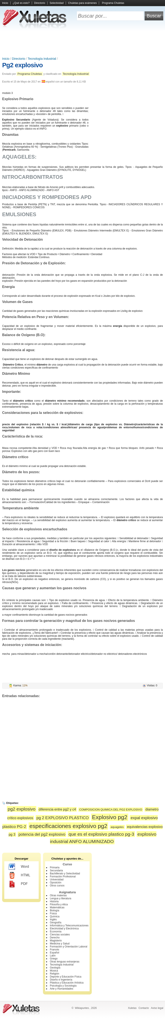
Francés (54, 949)
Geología (55, 967)
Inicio (5, 3)
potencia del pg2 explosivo (41, 834)
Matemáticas (57, 907)
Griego (54, 958)
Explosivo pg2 (109, 817)
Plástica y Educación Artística (67, 982)
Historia (54, 901)
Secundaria (56, 870)
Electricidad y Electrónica (64, 928)
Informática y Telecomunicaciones (69, 925)
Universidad (56, 879)
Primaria (55, 867)
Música (54, 970)
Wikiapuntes (82, 1008)
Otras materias (58, 895)
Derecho (55, 937)
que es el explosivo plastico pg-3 (101, 834)
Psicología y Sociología (63, 985)
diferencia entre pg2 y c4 (57, 809)
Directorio (39, 3)
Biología (54, 910)
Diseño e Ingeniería (61, 979)
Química (55, 916)
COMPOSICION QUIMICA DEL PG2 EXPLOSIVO (110, 809)
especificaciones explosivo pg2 (68, 826)
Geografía (55, 922)
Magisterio (56, 940)
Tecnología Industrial (42, 58)
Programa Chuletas (113, 3)
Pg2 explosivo (22, 65)
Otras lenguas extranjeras (64, 961)
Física (53, 913)
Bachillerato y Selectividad (65, 873)
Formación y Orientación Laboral (68, 946)
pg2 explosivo (21, 808)
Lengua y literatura (60, 898)
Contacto (144, 1008)
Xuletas (132, 1008)
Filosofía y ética (59, 904)
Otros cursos (57, 885)
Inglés (53, 919)
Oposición (55, 882)
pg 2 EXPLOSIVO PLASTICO (63, 817)
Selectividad (57, 3)
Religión (54, 973)
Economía (55, 931)
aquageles (117, 827)
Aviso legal (157, 1008)
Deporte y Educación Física (65, 976)
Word (19, 866)
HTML (19, 875)
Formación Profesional (63, 876)
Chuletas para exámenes (82, 3)
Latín (53, 955)
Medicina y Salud (59, 943)
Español (54, 952)
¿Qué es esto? (21, 3)
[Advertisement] (82, 43)
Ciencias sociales (60, 934)
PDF (18, 884)
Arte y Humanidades (61, 988)
